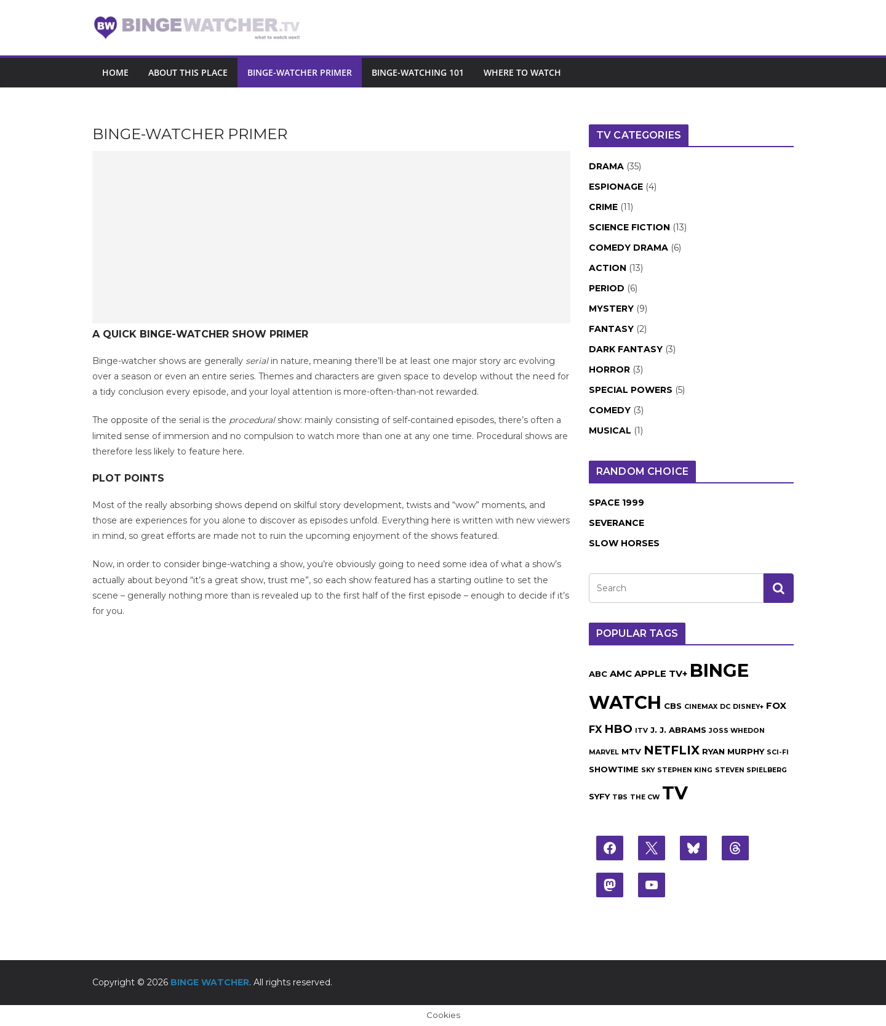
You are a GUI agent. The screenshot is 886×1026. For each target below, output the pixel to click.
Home (115, 72)
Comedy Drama (628, 247)
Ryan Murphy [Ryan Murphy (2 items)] (733, 751)
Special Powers (630, 389)
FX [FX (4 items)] (595, 729)
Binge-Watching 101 (418, 72)
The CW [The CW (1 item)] (645, 797)
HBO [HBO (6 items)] (618, 729)
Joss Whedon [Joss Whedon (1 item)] (737, 731)
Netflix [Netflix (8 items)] (672, 750)
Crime (603, 206)
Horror (609, 369)
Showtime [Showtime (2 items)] (614, 769)
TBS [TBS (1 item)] (620, 797)
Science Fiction (629, 227)
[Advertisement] (331, 237)
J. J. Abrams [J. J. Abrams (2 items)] (678, 730)
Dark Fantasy (626, 349)
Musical (610, 430)
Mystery (611, 308)
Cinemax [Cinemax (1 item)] (700, 707)
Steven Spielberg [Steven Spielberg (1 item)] (751, 770)
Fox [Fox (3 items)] (776, 705)
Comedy (610, 410)
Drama (606, 166)
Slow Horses (624, 543)
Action (607, 267)
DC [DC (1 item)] (725, 707)
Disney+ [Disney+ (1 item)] (748, 707)
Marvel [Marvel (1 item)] (604, 752)
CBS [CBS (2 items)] (673, 706)
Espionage (616, 186)
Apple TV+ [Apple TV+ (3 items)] (660, 673)
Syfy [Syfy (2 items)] (599, 796)
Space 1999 (616, 502)
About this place (188, 72)
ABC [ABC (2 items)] (598, 674)
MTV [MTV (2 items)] (631, 751)
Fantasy (611, 328)
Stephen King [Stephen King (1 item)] (684, 770)
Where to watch (522, 72)
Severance (616, 522)
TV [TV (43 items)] (675, 793)
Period (607, 288)
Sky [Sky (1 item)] (648, 770)
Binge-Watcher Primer (299, 72)
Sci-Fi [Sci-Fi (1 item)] (778, 752)
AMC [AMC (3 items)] (621, 673)
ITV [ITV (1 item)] (641, 731)
